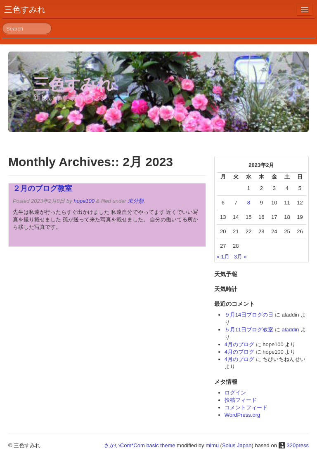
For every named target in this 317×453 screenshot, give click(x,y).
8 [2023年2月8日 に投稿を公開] (248, 203)
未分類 (136, 201)
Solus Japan (237, 445)
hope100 (84, 201)
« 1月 (223, 256)
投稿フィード (241, 400)
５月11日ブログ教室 (249, 329)
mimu (212, 445)
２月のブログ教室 (42, 188)
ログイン (235, 393)
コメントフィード (246, 407)
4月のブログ (239, 344)
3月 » (240, 256)
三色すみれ (24, 9)
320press (298, 445)
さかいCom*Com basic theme (139, 445)
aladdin (290, 329)
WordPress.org (242, 415)
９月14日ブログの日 (249, 315)
